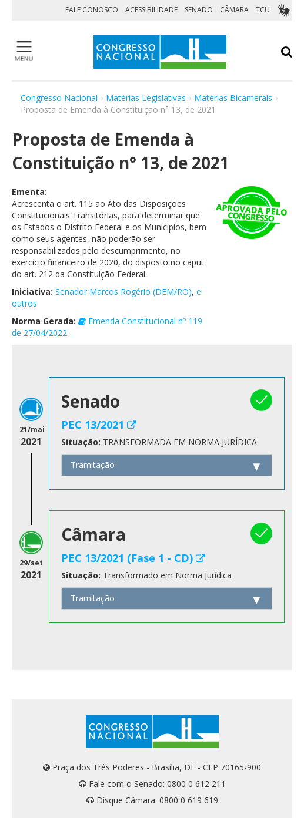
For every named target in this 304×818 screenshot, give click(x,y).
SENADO (199, 10)
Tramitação (93, 464)
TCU (263, 10)
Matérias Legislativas (146, 97)
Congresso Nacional (59, 97)
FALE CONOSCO (91, 10)
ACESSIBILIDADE (151, 10)
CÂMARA (234, 10)
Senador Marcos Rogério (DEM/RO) (123, 291)
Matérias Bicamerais (233, 97)
